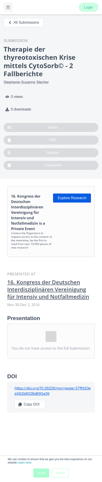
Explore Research (72, 198)
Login (88, 7)
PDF (31, 140)
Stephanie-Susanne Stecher (26, 82)
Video (32, 127)
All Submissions (23, 22)
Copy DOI (28, 404)
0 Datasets (34, 165)
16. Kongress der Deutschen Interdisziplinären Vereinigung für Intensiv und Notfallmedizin (48, 289)
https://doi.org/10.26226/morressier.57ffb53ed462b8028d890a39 (52, 391)
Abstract (33, 152)
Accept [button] (41, 473)
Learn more (24, 462)
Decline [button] (60, 473)
